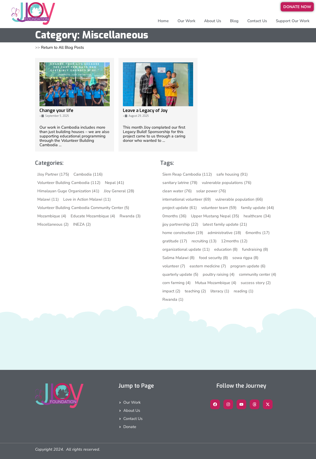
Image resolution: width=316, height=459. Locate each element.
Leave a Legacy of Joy (145, 110)
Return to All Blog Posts (62, 47)
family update (257, 208)
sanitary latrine (180, 183)
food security (213, 258)
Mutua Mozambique (215, 283)
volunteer (173, 266)
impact (171, 291)
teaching (195, 291)
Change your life (56, 110)
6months (258, 233)
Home (163, 20)
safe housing (232, 174)
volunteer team (219, 208)
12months (234, 241)
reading (243, 291)
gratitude (174, 241)
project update (179, 208)
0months (174, 216)
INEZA (82, 224)
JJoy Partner (53, 174)
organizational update (186, 249)
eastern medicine (208, 266)
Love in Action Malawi (87, 199)
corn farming (176, 283)
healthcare (257, 216)
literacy (219, 291)
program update (248, 266)
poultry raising (219, 274)
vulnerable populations (226, 183)
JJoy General (119, 191)
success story (256, 283)
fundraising (255, 249)
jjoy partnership (180, 224)
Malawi (48, 199)
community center (257, 274)
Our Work (186, 20)
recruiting (204, 241)
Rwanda (130, 216)
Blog (234, 20)
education (226, 249)
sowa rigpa (245, 258)
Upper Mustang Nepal (215, 216)
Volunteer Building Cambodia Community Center (83, 208)
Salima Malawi (178, 258)
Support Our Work (292, 20)
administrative (224, 233)
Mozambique (51, 216)
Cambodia (88, 174)
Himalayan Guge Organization (68, 191)
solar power (211, 191)
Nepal (114, 183)
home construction (182, 233)
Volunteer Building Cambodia (69, 183)
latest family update (225, 224)
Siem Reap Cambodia (187, 174)
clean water (177, 191)
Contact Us (257, 20)
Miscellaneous (53, 224)
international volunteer (186, 199)
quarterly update (180, 274)
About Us (212, 20)
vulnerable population (239, 199)
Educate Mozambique (93, 216)
